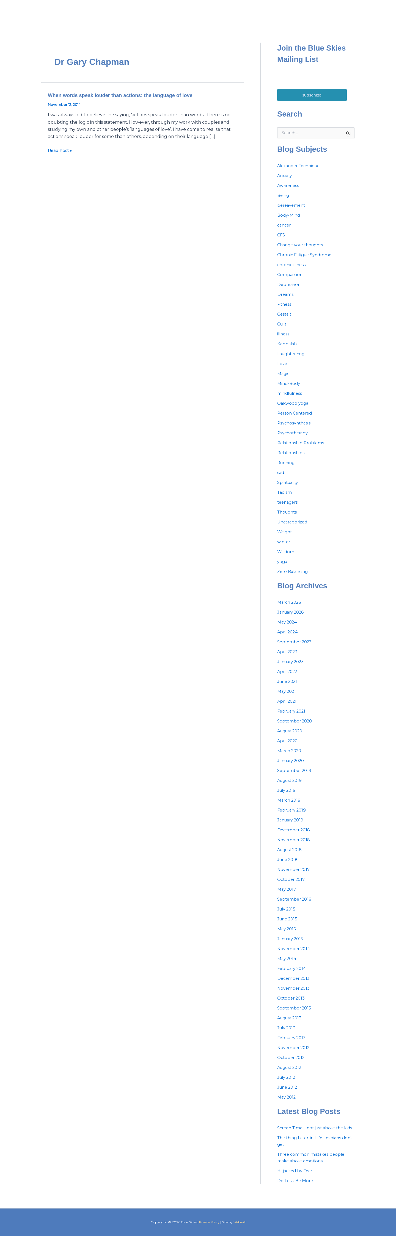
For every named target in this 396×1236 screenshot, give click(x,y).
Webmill (240, 1222)
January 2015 (291, 945)
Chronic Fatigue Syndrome (307, 261)
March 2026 (290, 608)
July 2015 (287, 915)
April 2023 (288, 658)
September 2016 (295, 905)
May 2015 (287, 935)
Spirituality (289, 489)
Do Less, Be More (295, 1193)
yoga (282, 568)
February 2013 (293, 1044)
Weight (285, 538)
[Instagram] (351, 16)
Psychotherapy (293, 439)
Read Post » (61, 157)
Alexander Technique (301, 172)
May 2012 (287, 1103)
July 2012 (287, 1083)
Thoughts (288, 518)
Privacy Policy (208, 1222)
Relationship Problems (302, 449)
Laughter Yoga (293, 360)
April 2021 (288, 707)
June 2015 (288, 925)
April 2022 (288, 678)
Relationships (291, 459)
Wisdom (286, 558)
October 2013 (292, 1004)
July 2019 (287, 796)
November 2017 (294, 876)
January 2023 (292, 668)
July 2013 (287, 1034)
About (245, 15)
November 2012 (294, 1054)
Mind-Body (289, 390)
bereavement (292, 211)
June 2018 (288, 866)
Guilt (282, 330)
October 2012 (292, 1064)
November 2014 (294, 955)
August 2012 (291, 1074)
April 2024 (288, 638)
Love (282, 370)
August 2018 (291, 856)
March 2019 (289, 806)
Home (222, 15)
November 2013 (294, 994)
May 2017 (287, 895)
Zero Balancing (294, 578)
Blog (294, 15)
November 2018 (294, 846)
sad (281, 479)
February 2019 (293, 816)
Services (271, 15)
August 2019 (291, 787)
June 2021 (288, 688)
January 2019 (291, 826)
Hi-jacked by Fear (296, 1184)
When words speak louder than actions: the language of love (127, 102)
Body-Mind (289, 221)
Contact (317, 15)
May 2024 (288, 628)
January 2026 (292, 618)
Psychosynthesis (295, 429)
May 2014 (287, 965)
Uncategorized (293, 528)
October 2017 (292, 886)
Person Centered (296, 419)
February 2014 (293, 975)
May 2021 (287, 697)
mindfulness (290, 399)
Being (283, 202)
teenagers (288, 508)
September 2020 (296, 727)
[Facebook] (339, 16)
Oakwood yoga (293, 409)
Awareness (289, 192)
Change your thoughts (302, 251)
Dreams (285, 301)
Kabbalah (287, 350)
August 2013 (291, 1024)
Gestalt (285, 320)
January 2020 (292, 767)
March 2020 (290, 757)
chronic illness (292, 271)
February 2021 (293, 717)
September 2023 (296, 648)
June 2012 (288, 1093)
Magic (283, 380)
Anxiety (285, 182)
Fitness (284, 310)
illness (283, 340)
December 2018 (294, 836)
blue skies (85, 15)
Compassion (290, 281)
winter (284, 548)
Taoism (285, 498)
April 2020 (288, 747)
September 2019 (295, 777)
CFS (281, 241)
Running (287, 469)
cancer (284, 231)
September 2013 (295, 1014)
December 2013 (294, 984)
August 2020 (291, 737)
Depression (289, 291)
